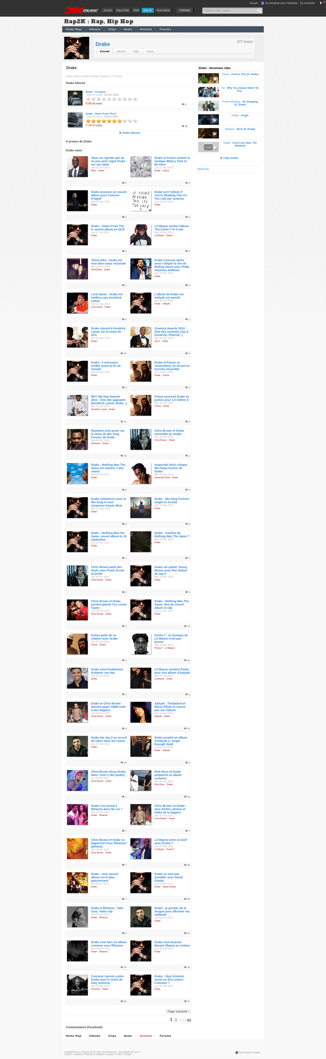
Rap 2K (148, 10)
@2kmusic (203, 169)
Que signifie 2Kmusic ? (130, 1052)
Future (166, 170)
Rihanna (103, 815)
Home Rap (74, 29)
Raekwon (95, 443)
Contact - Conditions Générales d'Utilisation (84, 1054)
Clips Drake (230, 157)
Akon (93, 170)
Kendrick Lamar (99, 409)
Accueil (108, 10)
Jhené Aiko (96, 269)
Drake (102, 44)
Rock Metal (163, 10)
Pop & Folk (123, 10)
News (128, 29)
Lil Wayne (159, 235)
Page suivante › (178, 1011)
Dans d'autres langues (250, 1052)
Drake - (96, 91)
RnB (136, 10)
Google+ (128, 1054)
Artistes (146, 29)
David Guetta (169, 886)
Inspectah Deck (162, 477)
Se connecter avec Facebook (279, 3)
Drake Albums (131, 132)
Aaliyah (166, 303)
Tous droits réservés (107, 1052)
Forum (150, 51)
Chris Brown (160, 440)
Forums (165, 29)
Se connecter (307, 3)
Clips (112, 29)
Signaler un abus (114, 1054)
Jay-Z (157, 341)
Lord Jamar (96, 307)
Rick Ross (159, 784)
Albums (95, 29)
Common (95, 989)
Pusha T (158, 648)
